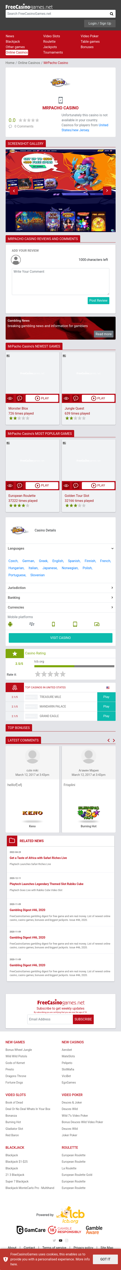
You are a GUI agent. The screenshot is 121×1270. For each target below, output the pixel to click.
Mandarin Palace (53, 707)
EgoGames (69, 1083)
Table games (90, 42)
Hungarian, (17, 568)
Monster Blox (18, 408)
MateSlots (68, 1057)
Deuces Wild (70, 1109)
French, (105, 561)
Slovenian (37, 575)
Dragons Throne (16, 1076)
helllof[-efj (14, 785)
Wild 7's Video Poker (75, 1116)
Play (106, 697)
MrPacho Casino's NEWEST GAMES (34, 346)
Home (10, 63)
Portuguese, (17, 575)
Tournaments (53, 52)
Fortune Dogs (14, 1083)
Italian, (33, 568)
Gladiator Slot (14, 1129)
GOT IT (105, 1259)
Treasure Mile (50, 697)
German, (28, 561)
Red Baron (12, 1136)
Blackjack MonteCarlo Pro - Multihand (30, 1188)
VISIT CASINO (60, 638)
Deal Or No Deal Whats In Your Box (28, 1109)
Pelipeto (67, 1063)
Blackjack (13, 42)
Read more (104, 334)
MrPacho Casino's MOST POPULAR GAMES (40, 434)
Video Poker (90, 36)
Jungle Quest (74, 408)
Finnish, (90, 561)
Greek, (43, 561)
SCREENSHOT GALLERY (26, 144)
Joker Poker (69, 1136)
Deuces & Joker (72, 1103)
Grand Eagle (49, 716)
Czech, (13, 561)
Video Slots (51, 36)
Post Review (98, 300)
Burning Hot (13, 1122)
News (10, 36)
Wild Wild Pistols (16, 1057)
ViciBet (66, 1076)
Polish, (87, 568)
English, (58, 561)
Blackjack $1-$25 (17, 1162)
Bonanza (11, 1116)
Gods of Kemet (15, 1063)
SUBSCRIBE (83, 1020)
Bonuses (87, 47)
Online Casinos (17, 52)
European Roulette (22, 496)
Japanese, (49, 568)
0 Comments (24, 126)
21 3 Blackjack (15, 1175)
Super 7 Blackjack (17, 1182)
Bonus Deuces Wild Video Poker (82, 1122)
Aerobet (67, 1050)
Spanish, (74, 561)
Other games (15, 47)
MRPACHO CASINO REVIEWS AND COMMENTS (43, 239)
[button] (14, 191)
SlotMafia (68, 1070)
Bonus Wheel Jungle (19, 1050)
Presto (10, 1070)
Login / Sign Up (100, 23)
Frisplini (69, 785)
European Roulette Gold (77, 1175)
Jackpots (50, 47)
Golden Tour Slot (77, 496)
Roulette (49, 42)
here (13, 1264)
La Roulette (69, 1169)
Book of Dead (14, 1103)
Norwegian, (70, 568)
